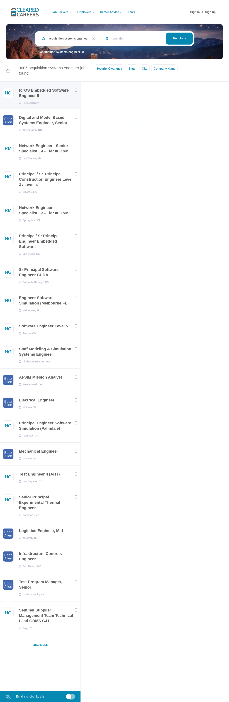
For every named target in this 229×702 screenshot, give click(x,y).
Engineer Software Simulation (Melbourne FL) (44, 301)
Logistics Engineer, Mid (41, 532)
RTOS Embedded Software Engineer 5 (44, 93)
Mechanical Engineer (38, 452)
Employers (84, 12)
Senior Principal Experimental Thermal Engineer (39, 503)
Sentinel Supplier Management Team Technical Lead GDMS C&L (46, 616)
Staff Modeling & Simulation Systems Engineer (45, 353)
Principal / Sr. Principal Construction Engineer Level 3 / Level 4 (46, 180)
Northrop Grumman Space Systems (153, 109)
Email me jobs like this (30, 696)
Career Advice (109, 12)
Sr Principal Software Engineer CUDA (39, 273)
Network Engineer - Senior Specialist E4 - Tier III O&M (44, 149)
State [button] (131, 68)
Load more (40, 646)
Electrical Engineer (36, 401)
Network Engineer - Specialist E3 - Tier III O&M (44, 211)
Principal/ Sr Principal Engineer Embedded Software (39, 242)
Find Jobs (179, 38)
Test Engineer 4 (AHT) (39, 475)
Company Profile (113, 686)
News (131, 12)
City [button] (144, 68)
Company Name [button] (164, 68)
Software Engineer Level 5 (43, 327)
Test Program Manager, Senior (40, 586)
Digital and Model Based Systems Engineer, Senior (43, 121)
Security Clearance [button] (109, 68)
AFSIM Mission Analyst (40, 378)
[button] (218, 121)
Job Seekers (60, 12)
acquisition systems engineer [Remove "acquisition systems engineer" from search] (60, 51)
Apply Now (135, 121)
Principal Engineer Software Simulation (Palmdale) (45, 427)
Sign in (195, 12)
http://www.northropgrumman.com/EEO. (141, 600)
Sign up (210, 12)
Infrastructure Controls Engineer (40, 557)
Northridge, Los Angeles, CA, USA (123, 138)
